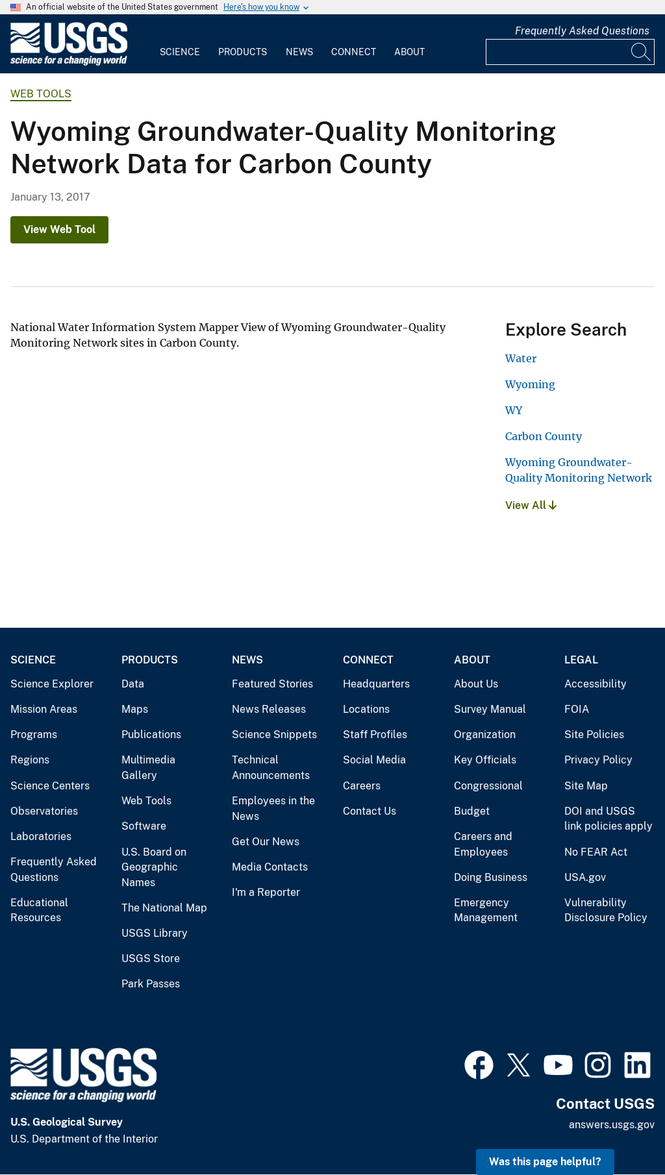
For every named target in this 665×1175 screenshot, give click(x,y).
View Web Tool (59, 229)
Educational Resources (39, 910)
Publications (151, 734)
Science (180, 52)
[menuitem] (180, 44)
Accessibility (595, 684)
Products (242, 52)
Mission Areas (43, 709)
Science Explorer (52, 684)
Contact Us (369, 811)
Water (520, 358)
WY (513, 410)
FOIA (576, 709)
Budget (472, 811)
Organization (485, 734)
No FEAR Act (595, 852)
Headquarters (376, 684)
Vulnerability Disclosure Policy (605, 910)
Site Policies (594, 734)
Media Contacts (270, 867)
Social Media (374, 760)
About (409, 52)
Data (132, 684)
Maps (134, 709)
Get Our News (265, 841)
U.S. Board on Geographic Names (153, 867)
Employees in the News (273, 808)
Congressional (488, 786)
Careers (362, 786)
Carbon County (543, 436)
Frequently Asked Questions (582, 31)
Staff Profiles (375, 734)
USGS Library (154, 933)
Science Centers (50, 786)
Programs (33, 734)
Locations (366, 709)
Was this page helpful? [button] (545, 1162)
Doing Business (490, 877)
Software (143, 826)
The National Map (164, 908)
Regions (29, 760)
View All (531, 505)
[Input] (570, 52)
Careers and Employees (483, 844)
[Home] (68, 62)
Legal (581, 660)
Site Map (586, 786)
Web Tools (40, 94)
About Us (476, 684)
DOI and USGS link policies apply (608, 819)
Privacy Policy (598, 760)
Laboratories (40, 836)
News (299, 52)
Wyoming (530, 384)
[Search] (642, 52)
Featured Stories (272, 684)
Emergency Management (486, 910)
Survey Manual (490, 709)
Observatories (44, 811)
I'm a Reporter (266, 892)
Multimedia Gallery (148, 768)
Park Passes (150, 984)
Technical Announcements (271, 768)
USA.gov (585, 877)
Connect (353, 52)
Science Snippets (274, 734)
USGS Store (150, 958)
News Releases (269, 709)
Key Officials (485, 760)
